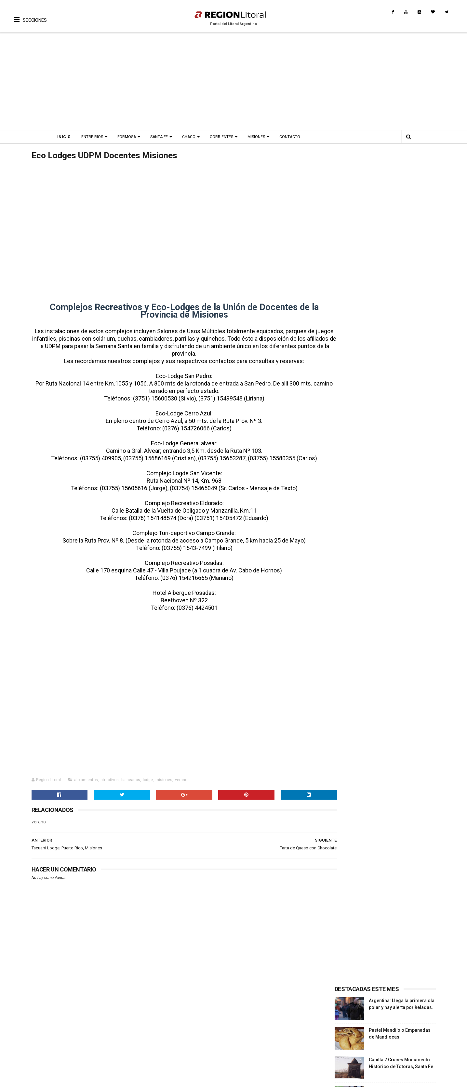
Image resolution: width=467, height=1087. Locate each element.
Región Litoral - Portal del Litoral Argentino (97, 1079)
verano (181, 780)
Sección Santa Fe (353, 427)
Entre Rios (98, 137)
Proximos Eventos (104, 1012)
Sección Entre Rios (355, 420)
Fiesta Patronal (100, 1051)
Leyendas (164, 1028)
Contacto (295, 137)
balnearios (130, 780)
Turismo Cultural (32, 1012)
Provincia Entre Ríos (383, 1020)
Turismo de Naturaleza (39, 1043)
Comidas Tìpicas (239, 1036)
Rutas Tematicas (32, 1059)
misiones (163, 780)
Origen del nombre (174, 1051)
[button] (30, 15)
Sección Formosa (354, 435)
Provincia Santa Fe (381, 1012)
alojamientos (86, 780)
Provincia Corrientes (383, 1028)
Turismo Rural (29, 1051)
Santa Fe (164, 137)
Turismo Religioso (34, 1020)
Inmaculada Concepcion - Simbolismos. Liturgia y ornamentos (396, 290)
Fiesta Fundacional (104, 1043)
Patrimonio (166, 1036)
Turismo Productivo (36, 1028)
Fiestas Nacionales (105, 1028)
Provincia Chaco (379, 1043)
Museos (163, 1043)
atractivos (109, 780)
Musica (228, 1020)
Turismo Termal (31, 1036)
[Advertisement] (233, 81)
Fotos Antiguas (170, 1012)
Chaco (194, 137)
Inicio (69, 137)
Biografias (165, 1020)
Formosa (132, 137)
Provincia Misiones (382, 1036)
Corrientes (227, 137)
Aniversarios (98, 1036)
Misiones (262, 137)
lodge (148, 780)
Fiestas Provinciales (106, 1020)
